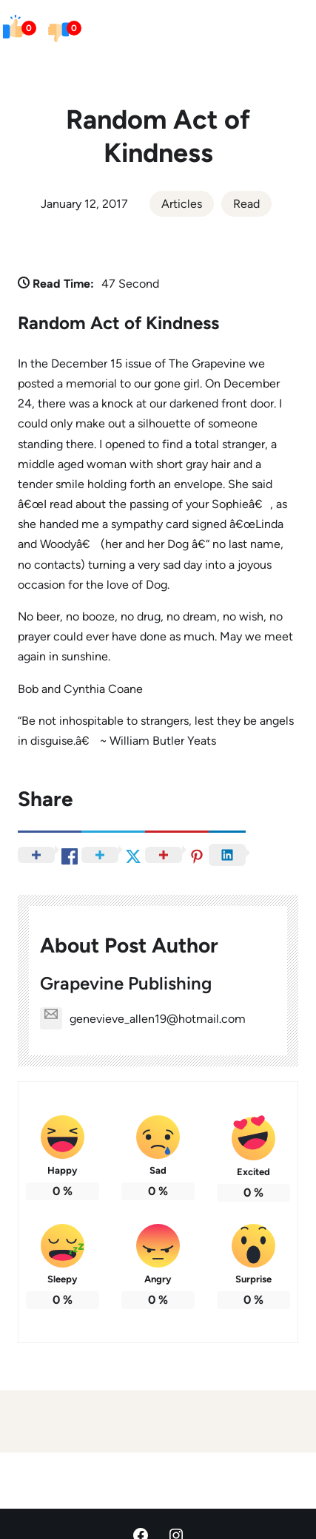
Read (246, 204)
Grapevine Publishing (126, 983)
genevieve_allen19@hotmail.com (143, 1019)
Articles (181, 204)
